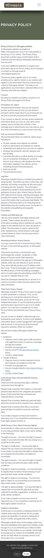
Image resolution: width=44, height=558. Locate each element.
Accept (26, 554)
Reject (17, 554)
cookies (24, 545)
